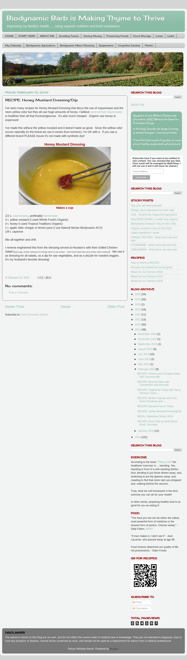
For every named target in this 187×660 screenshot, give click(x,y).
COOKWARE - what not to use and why (153, 245)
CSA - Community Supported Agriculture (154, 214)
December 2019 (147, 334)
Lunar (159, 35)
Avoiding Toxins (69, 35)
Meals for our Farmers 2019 (147, 276)
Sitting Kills (164, 462)
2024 (138, 304)
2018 (138, 437)
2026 (138, 294)
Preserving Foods (117, 35)
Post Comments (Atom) (34, 314)
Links (171, 35)
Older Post (115, 307)
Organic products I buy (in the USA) (151, 228)
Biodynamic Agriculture (40, 45)
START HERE (26, 35)
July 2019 (144, 354)
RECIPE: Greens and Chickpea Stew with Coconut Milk (158, 375)
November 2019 (147, 339)
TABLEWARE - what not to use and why (154, 249)
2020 (138, 324)
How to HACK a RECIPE (145, 262)
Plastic (149, 45)
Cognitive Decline (129, 45)
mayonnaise (20, 215)
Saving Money (92, 35)
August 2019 (145, 349)
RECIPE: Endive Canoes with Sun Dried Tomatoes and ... (157, 400)
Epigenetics (106, 45)
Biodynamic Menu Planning (77, 45)
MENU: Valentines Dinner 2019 (155, 416)
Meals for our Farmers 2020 (147, 272)
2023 (138, 309)
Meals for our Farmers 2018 (147, 281)
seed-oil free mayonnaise (106, 111)
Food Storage (142, 35)
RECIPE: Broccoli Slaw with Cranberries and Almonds (153, 383)
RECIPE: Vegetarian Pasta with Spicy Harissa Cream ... (159, 391)
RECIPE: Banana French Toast (155, 406)
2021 (138, 319)
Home (65, 307)
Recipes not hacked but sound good (151, 267)
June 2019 (144, 359)
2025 (138, 299)
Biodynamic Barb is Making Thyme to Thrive (85, 18)
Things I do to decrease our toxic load (152, 210)
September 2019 (148, 344)
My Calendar (13, 45)
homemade (50, 215)
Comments (140, 608)
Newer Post (14, 307)
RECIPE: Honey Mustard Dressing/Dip (159, 411)
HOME (9, 35)
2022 (138, 314)
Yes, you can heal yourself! (146, 205)
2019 (138, 329)
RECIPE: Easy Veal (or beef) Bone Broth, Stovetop (157, 423)
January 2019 (146, 430)
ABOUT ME (47, 35)
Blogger (114, 648)
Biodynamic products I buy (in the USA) (153, 223)
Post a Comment (18, 292)
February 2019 (146, 369)
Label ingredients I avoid (145, 232)
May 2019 (144, 364)
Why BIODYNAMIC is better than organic (154, 219)
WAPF (149, 528)
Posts (137, 602)
